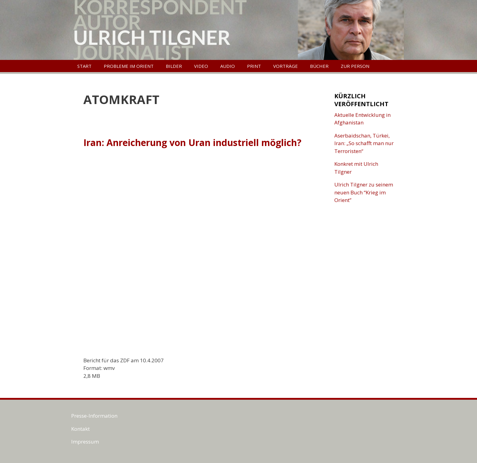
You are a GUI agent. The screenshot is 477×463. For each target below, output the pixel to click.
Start (84, 66)
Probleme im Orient (129, 66)
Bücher (319, 66)
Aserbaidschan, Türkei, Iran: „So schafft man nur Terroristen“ (364, 143)
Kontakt (80, 428)
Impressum (85, 441)
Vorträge (285, 66)
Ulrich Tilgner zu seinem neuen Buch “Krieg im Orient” (363, 192)
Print (254, 66)
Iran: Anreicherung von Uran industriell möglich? (192, 142)
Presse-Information (94, 415)
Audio (227, 66)
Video (201, 66)
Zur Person (355, 66)
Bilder (174, 66)
